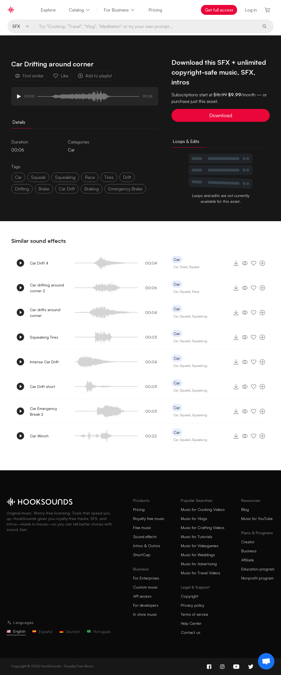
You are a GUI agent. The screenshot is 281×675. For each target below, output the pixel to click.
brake (43, 189)
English (16, 631)
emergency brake (125, 189)
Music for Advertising (199, 563)
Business (249, 551)
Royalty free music (148, 518)
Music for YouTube (257, 518)
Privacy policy (192, 605)
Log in (251, 10)
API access (142, 596)
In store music (145, 614)
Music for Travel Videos (200, 572)
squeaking (65, 177)
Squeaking (199, 316)
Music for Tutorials (196, 536)
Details (18, 122)
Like (60, 75)
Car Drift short (42, 386)
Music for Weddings (198, 554)
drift (127, 177)
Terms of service (194, 614)
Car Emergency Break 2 (43, 411)
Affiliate (247, 560)
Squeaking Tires (44, 337)
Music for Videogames (199, 545)
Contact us (190, 632)
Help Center (191, 623)
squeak (38, 177)
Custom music (145, 587)
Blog (245, 509)
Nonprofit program (257, 578)
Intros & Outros (146, 545)
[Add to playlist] (262, 263)
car (18, 177)
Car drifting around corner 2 (47, 288)
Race (195, 291)
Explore (48, 10)
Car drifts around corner (45, 312)
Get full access (219, 10)
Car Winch (39, 436)
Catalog (80, 10)
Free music (142, 527)
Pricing (155, 10)
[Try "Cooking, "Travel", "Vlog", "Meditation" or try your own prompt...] (146, 26)
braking (91, 189)
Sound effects (145, 536)
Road (183, 267)
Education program (257, 569)
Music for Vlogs (194, 518)
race (90, 177)
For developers (145, 605)
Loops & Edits (186, 141)
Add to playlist (95, 75)
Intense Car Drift (44, 361)
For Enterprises (146, 578)
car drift (67, 189)
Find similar (29, 75)
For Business (119, 10)
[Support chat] (266, 661)
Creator (248, 541)
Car (71, 150)
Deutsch (69, 631)
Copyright (189, 596)
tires (109, 177)
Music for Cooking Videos (203, 509)
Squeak (194, 267)
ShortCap (141, 554)
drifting (22, 189)
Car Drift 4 (39, 263)
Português (99, 631)
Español (42, 631)
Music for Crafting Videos (202, 527)
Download (220, 115)
